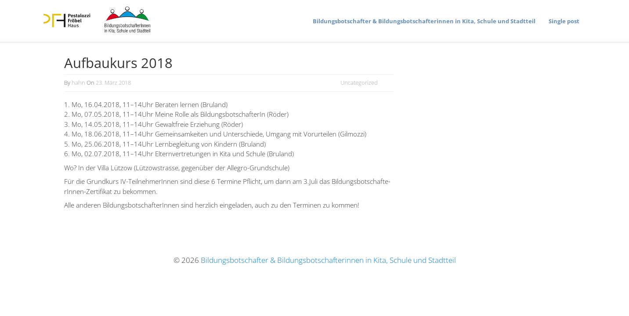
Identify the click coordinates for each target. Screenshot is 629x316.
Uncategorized (359, 82)
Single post (564, 21)
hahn (78, 82)
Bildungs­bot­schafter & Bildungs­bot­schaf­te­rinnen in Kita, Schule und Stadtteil (424, 21)
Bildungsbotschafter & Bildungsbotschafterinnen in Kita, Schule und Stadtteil (328, 260)
